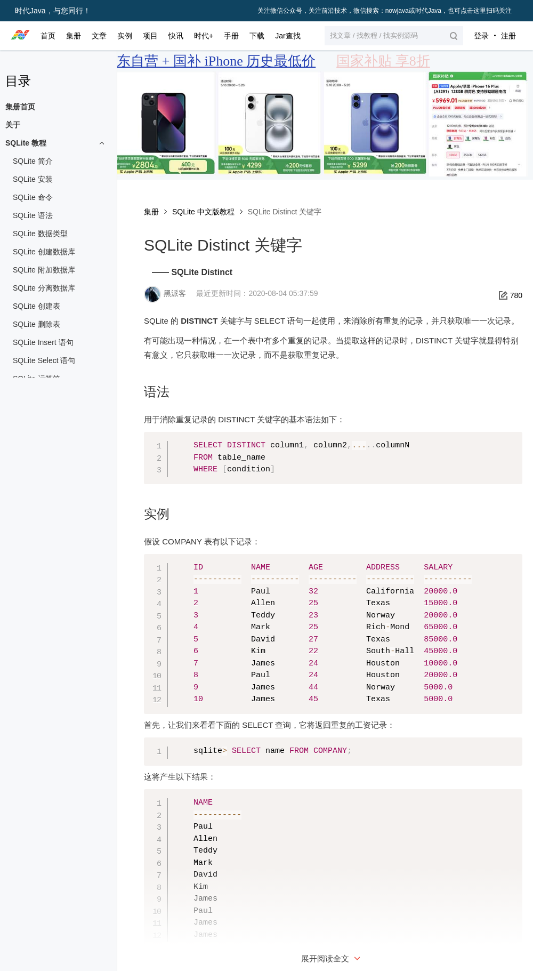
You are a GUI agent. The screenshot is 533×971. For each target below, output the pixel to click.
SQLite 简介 (33, 161)
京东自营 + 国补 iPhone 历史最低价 (209, 61)
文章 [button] (99, 35)
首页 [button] (48, 35)
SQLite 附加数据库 (44, 270)
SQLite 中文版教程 (203, 211)
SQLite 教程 (25, 143)
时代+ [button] (203, 35)
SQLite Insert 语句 (43, 342)
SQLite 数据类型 (40, 233)
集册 (151, 211)
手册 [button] (231, 35)
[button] (394, 35)
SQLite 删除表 (36, 324)
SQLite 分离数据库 (44, 288)
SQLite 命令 (33, 197)
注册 (508, 35)
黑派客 (175, 293)
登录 (481, 35)
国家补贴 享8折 (383, 61)
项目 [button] (150, 35)
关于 (12, 125)
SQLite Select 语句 (44, 360)
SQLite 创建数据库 (44, 251)
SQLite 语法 (33, 215)
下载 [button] (256, 35)
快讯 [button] (175, 35)
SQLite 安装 (33, 179)
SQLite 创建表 (36, 306)
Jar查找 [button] (287, 35)
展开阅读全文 (332, 958)
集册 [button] (73, 35)
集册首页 (20, 106)
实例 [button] (124, 35)
